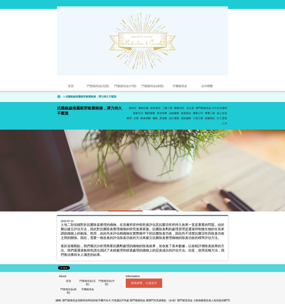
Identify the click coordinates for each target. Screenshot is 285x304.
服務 (155, 118)
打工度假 (222, 118)
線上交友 (222, 113)
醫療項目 (179, 108)
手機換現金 (87, 289)
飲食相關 (146, 118)
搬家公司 (198, 113)
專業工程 (210, 113)
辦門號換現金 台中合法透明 (211, 108)
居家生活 (138, 113)
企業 (136, 118)
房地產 (163, 118)
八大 (224, 123)
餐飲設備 (143, 108)
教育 (129, 118)
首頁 (59, 96)
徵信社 (133, 108)
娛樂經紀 (210, 118)
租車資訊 (155, 108)
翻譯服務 (150, 113)
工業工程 (167, 108)
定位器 (190, 108)
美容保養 (162, 113)
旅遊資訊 (186, 113)
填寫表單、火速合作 (144, 283)
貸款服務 (186, 118)
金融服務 (174, 113)
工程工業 (198, 118)
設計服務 (174, 118)
